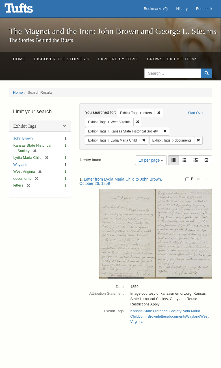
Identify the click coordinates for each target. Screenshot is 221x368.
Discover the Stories (62, 59)
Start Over (195, 113)
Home (19, 59)
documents (177, 316)
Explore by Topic (118, 59)
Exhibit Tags (24, 126)
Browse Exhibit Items (172, 59)
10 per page (151, 160)
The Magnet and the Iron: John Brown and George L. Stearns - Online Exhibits (26, 10)
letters (163, 316)
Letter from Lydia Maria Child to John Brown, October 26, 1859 (120, 181)
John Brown (23, 138)
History (181, 9)
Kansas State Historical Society (155, 311)
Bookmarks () (156, 9)
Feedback (204, 9)
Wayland (20, 164)
